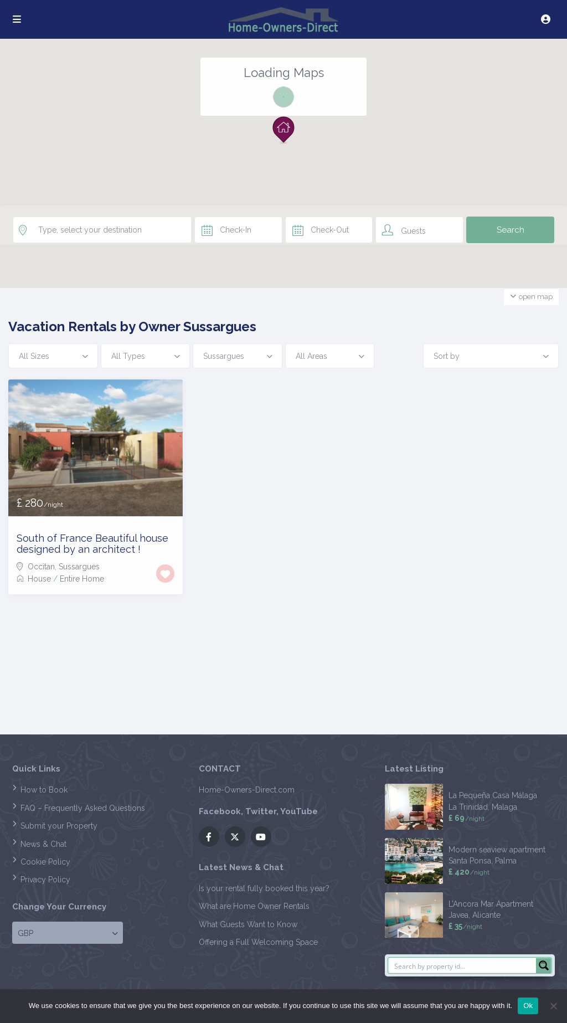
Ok (528, 1005)
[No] (553, 1005)
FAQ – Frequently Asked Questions (82, 808)
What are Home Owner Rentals (254, 906)
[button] (283, 130)
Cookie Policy (45, 861)
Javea (458, 915)
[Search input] (462, 965)
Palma (506, 860)
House (39, 578)
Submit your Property (58, 825)
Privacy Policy (45, 879)
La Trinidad (468, 807)
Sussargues (79, 566)
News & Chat (43, 844)
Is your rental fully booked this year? (264, 888)
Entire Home (82, 578)
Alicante (486, 915)
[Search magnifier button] (543, 965)
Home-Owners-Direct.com (247, 789)
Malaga (504, 807)
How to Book (44, 789)
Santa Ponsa (470, 860)
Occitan (41, 566)
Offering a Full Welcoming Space (258, 942)
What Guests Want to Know (248, 924)
